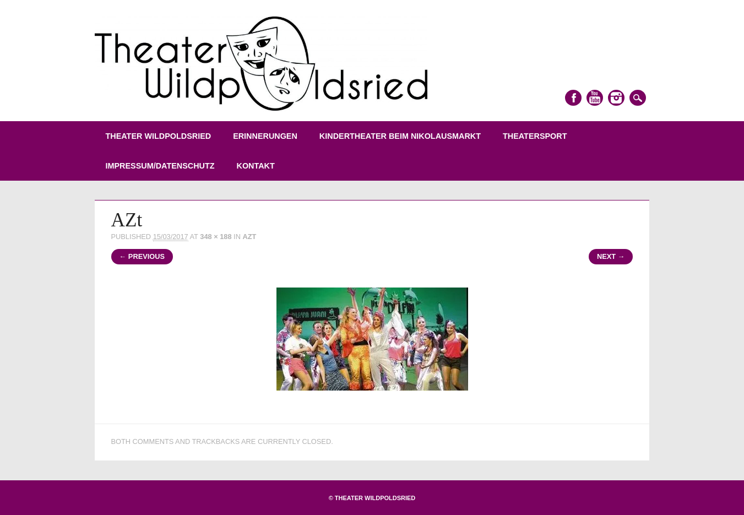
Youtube (594, 98)
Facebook (573, 98)
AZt (249, 236)
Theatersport (535, 136)
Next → (610, 256)
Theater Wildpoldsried (158, 136)
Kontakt (256, 165)
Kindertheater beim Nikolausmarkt (400, 136)
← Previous (142, 256)
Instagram (616, 98)
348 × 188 (215, 236)
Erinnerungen (265, 136)
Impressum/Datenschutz (160, 165)
